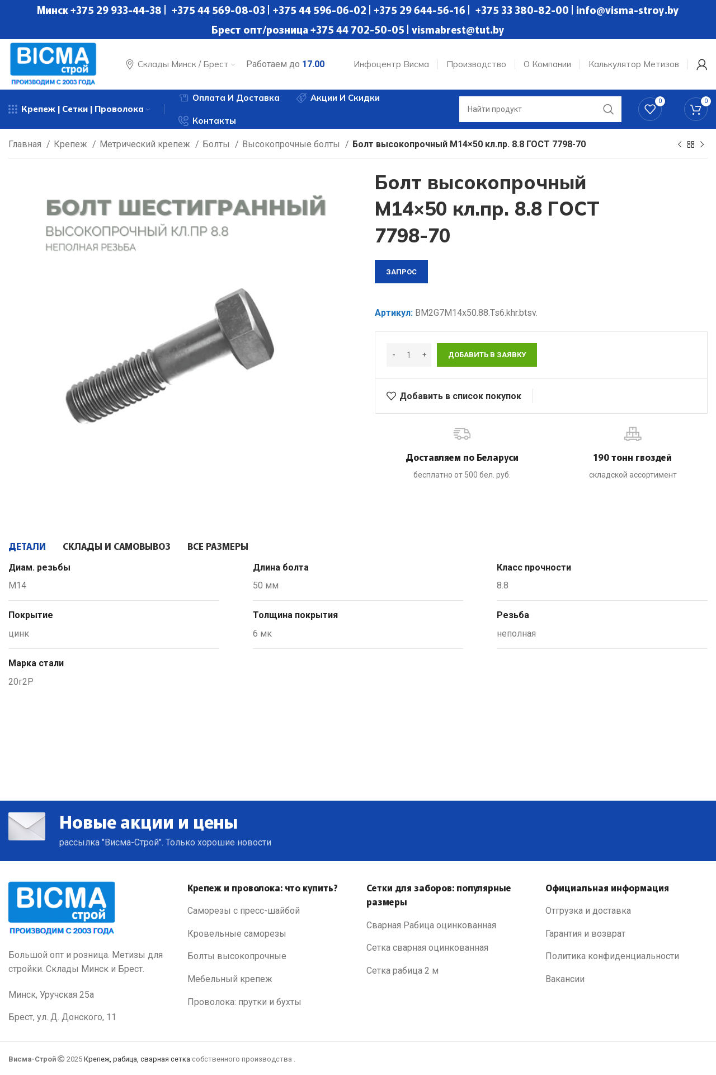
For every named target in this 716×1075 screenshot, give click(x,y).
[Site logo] (53, 63)
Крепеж (72, 144)
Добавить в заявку (487, 354)
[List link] (268, 911)
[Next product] (702, 145)
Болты (217, 144)
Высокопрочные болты (292, 144)
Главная (26, 144)
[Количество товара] (409, 355)
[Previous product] (679, 145)
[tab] (27, 546)
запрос (401, 272)
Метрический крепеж (146, 144)
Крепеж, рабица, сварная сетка (137, 1059)
